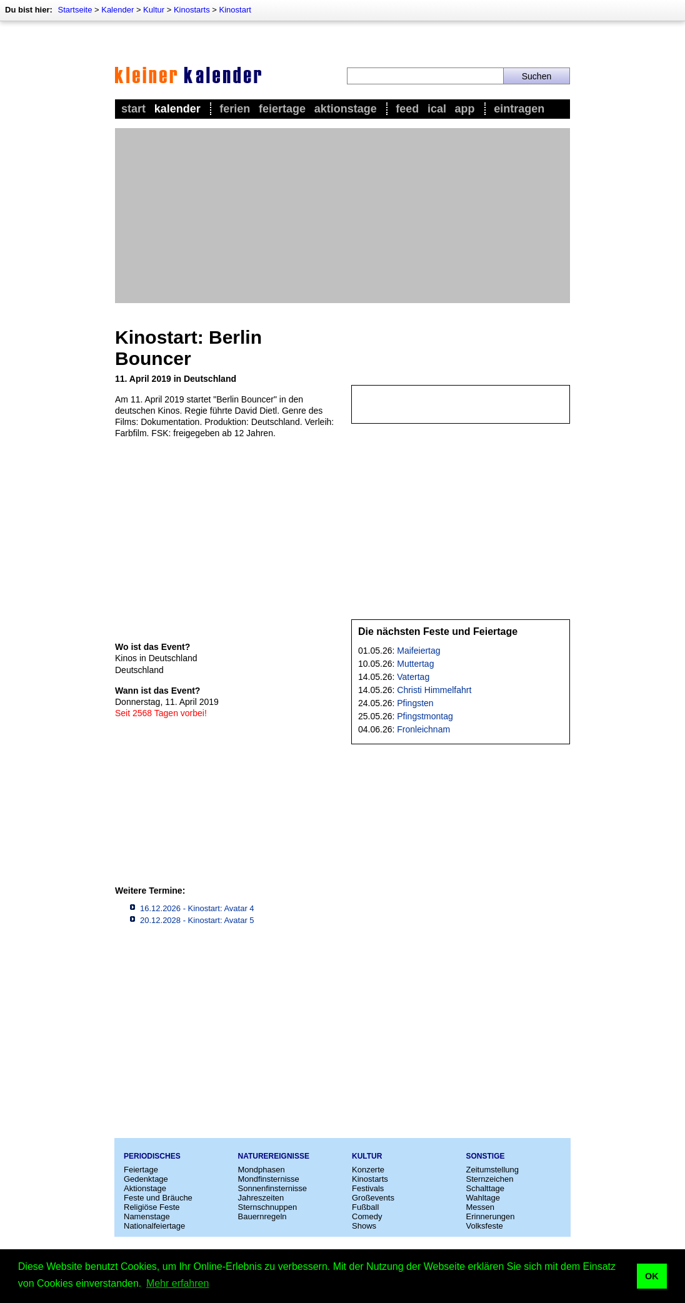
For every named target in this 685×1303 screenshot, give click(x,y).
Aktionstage (345, 108)
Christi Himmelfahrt (434, 690)
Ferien (234, 108)
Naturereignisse (273, 1156)
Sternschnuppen (268, 1207)
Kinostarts (192, 9)
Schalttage (485, 1188)
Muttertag (415, 664)
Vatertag (413, 677)
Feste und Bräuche (158, 1197)
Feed (407, 108)
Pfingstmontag (425, 716)
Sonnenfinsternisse (273, 1188)
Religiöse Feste (152, 1207)
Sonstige (485, 1156)
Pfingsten (415, 703)
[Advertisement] (342, 215)
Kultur (153, 9)
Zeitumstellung (492, 1169)
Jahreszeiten (261, 1197)
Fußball (365, 1207)
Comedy (367, 1216)
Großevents (373, 1197)
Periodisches (152, 1156)
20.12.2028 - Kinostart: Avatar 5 (197, 920)
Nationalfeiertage (154, 1226)
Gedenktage (146, 1179)
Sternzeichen (490, 1179)
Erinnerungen (490, 1216)
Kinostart (235, 9)
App (465, 108)
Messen (480, 1207)
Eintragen (519, 108)
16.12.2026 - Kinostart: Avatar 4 (197, 908)
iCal (437, 108)
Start (133, 108)
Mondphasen (261, 1169)
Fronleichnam (423, 729)
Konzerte (368, 1169)
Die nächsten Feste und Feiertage (438, 631)
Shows (364, 1226)
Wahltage (483, 1197)
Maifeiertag (418, 651)
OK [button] (652, 1276)
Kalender (117, 9)
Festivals (368, 1188)
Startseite (75, 9)
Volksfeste (484, 1226)
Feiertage (282, 108)
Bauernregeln (262, 1216)
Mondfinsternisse (268, 1179)
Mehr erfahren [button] (177, 1283)
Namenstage (147, 1216)
